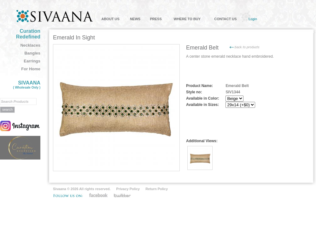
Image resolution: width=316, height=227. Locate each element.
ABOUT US (110, 19)
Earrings (32, 61)
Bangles (32, 53)
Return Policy (156, 189)
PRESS (155, 19)
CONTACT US (225, 19)
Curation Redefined (28, 33)
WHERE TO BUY (187, 19)
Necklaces (30, 45)
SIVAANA (26, 84)
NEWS (135, 19)
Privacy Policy (128, 189)
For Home (30, 69)
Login (253, 19)
